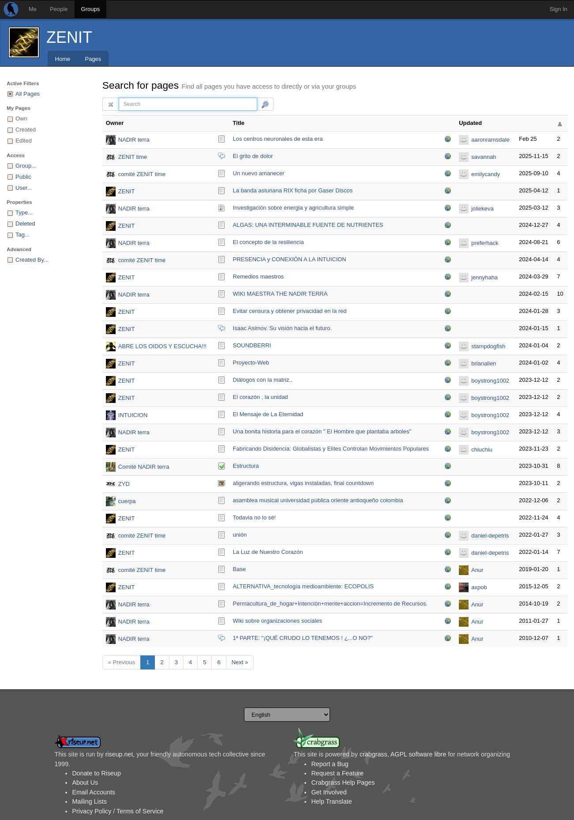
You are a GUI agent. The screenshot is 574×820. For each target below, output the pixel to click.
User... (23, 187)
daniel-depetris (490, 535)
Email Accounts (93, 792)
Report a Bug (329, 763)
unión (240, 534)
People (59, 9)
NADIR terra (134, 139)
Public (23, 176)
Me (33, 9)
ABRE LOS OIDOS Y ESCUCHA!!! (162, 346)
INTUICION (132, 415)
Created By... (32, 259)
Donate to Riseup (96, 773)
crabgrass (373, 754)
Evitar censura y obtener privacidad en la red (290, 311)
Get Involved (328, 792)
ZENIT (69, 37)
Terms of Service (139, 811)
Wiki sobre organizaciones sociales (277, 620)
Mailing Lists (89, 801)
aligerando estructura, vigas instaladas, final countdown (303, 483)
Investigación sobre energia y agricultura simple (293, 207)
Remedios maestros (258, 276)
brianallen (483, 363)
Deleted (25, 223)
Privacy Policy (91, 811)
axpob (479, 587)
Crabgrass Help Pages (343, 782)
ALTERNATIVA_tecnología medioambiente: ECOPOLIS (303, 586)
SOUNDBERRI (252, 345)
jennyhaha (484, 277)
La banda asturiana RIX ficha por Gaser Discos (293, 190)
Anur (477, 570)
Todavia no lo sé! (254, 517)
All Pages (27, 93)
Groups (90, 9)
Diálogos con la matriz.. (263, 379)
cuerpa (127, 501)
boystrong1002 (490, 380)
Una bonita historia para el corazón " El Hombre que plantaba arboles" (322, 431)
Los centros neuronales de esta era (278, 138)
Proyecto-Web (251, 362)
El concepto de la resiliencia (268, 242)
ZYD (124, 484)
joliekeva (482, 208)
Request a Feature (337, 773)
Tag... (22, 234)
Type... (24, 212)
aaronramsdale (490, 139)
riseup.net (119, 754)
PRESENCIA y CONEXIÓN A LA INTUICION (289, 259)
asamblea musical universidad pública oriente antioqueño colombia (318, 500)
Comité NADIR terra (143, 466)
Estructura (246, 466)
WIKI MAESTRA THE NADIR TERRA (280, 293)
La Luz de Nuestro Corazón (268, 552)
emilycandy (485, 174)
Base (239, 569)
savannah (483, 157)
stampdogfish (488, 346)
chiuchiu (481, 449)
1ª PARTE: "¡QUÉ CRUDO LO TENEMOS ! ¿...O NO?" (303, 638)
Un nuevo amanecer (259, 173)
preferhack (484, 243)
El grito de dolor (253, 156)
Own (21, 118)
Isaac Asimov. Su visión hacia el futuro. (282, 328)
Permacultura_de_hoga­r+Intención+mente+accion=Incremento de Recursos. (330, 603)
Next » (240, 662)
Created (25, 129)
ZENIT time (132, 157)
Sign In (558, 9)
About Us (85, 782)
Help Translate (331, 801)
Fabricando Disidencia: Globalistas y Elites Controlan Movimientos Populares (331, 448)
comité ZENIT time (141, 174)
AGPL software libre (418, 754)
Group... (25, 165)
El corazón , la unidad (260, 397)
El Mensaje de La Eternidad (268, 414)
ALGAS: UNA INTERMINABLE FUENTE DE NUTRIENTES (308, 225)
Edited (23, 140)
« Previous (121, 662)
